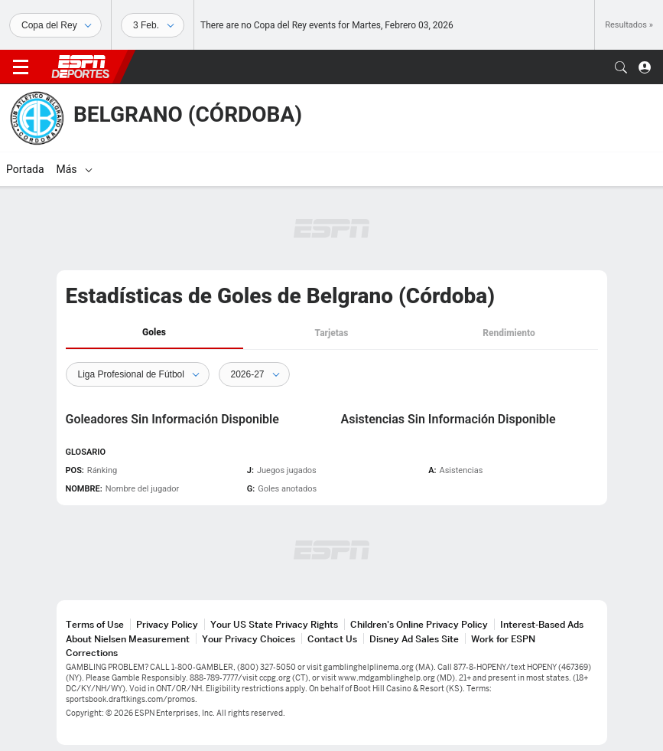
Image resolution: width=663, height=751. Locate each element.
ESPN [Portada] (80, 66)
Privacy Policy (167, 624)
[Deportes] (55, 25)
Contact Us (332, 639)
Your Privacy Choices (248, 639)
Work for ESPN (503, 639)
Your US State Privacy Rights (274, 624)
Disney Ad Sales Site (414, 639)
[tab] (154, 333)
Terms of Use (95, 624)
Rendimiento (509, 333)
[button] (621, 67)
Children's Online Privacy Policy (419, 624)
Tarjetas (332, 333)
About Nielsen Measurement (128, 639)
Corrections (92, 652)
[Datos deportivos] (153, 25)
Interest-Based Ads (541, 624)
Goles (154, 332)
